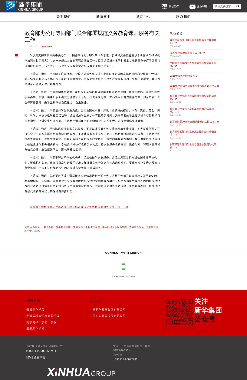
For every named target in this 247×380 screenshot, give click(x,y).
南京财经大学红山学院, (115, 227)
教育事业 (103, 16)
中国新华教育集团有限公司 (108, 309)
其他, (37, 231)
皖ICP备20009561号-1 (41, 350)
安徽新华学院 (35, 309)
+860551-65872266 (125, 359)
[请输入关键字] (227, 6)
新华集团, (49, 227)
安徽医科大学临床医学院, (87, 227)
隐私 (29, 357)
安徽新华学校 (35, 328)
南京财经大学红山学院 (41, 322)
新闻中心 (143, 16)
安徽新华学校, (137, 227)
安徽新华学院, (63, 227)
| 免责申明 (38, 357)
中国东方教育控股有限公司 (108, 315)
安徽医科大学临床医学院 (43, 315)
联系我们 (183, 16)
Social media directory (123, 276)
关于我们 (63, 16)
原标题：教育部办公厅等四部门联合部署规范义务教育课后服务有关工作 (75, 206)
